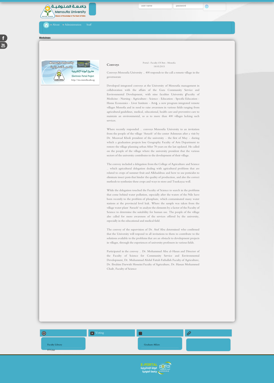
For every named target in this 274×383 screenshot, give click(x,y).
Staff (88, 24)
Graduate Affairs (152, 345)
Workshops (45, 37)
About (56, 24)
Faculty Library (54, 345)
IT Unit (51, 350)
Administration (73, 24)
